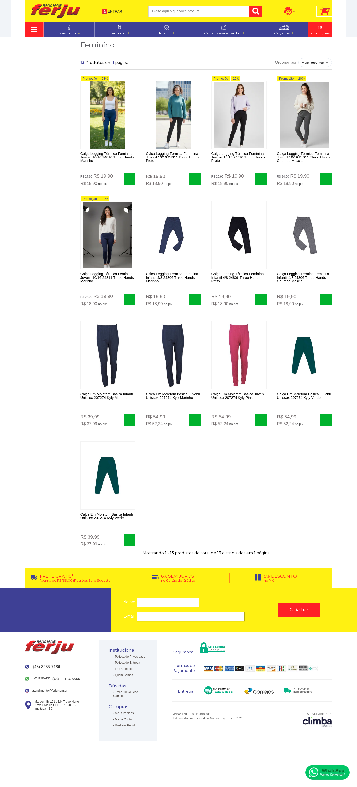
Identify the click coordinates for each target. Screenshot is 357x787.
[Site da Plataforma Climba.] (317, 736)
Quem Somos (124, 692)
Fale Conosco (124, 686)
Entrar (115, 11)
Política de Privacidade (130, 673)
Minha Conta (123, 736)
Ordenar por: (286, 62)
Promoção (90, 80)
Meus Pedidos (124, 730)
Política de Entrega (127, 680)
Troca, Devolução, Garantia (126, 711)
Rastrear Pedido (125, 742)
